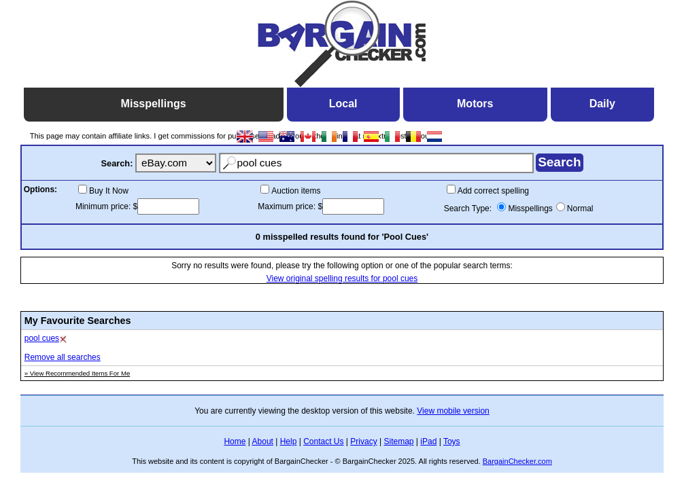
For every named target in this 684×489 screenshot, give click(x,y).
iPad (428, 441)
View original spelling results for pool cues (342, 278)
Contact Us (323, 441)
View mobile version (453, 411)
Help (288, 441)
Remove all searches (62, 357)
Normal (580, 208)
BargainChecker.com (517, 461)
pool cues (41, 338)
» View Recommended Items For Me (77, 373)
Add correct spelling (493, 191)
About (262, 441)
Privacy (363, 441)
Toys (451, 441)
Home (234, 441)
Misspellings (530, 208)
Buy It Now (109, 191)
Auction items (295, 191)
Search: (117, 163)
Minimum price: (104, 206)
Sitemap (398, 441)
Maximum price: (288, 206)
